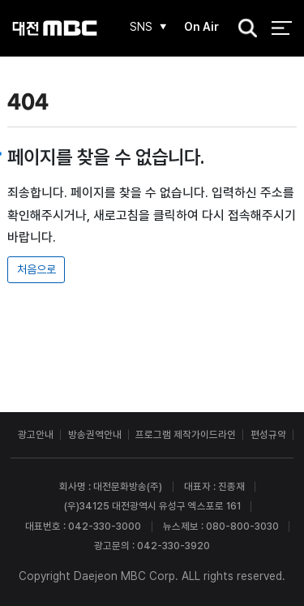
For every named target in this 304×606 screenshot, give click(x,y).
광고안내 (36, 434)
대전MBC (54, 28)
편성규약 (268, 434)
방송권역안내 (95, 434)
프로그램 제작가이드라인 (185, 434)
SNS (141, 26)
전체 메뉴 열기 (282, 28)
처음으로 (36, 269)
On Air (201, 26)
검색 (243, 29)
